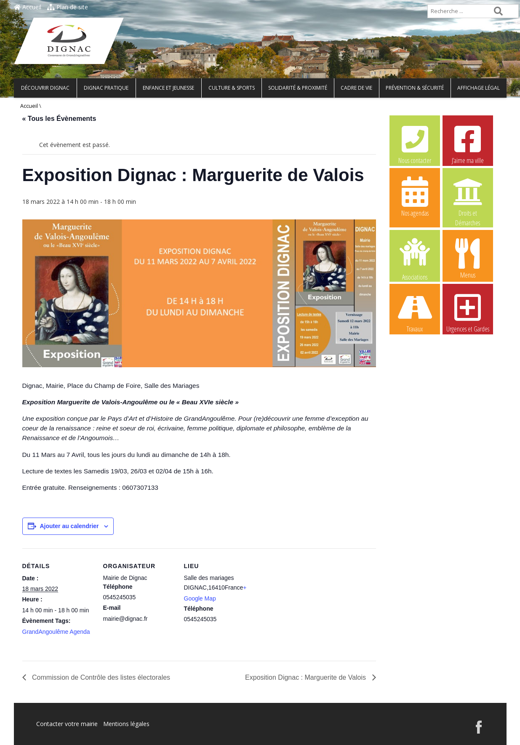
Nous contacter (415, 143)
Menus (468, 258)
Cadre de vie (356, 87)
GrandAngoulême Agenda (56, 631)
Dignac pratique (106, 87)
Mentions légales (126, 724)
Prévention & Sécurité (415, 87)
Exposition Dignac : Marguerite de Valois (306, 677)
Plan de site (67, 7)
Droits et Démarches (468, 197)
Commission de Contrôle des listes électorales (100, 677)
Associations (415, 258)
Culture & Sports (231, 87)
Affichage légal (478, 87)
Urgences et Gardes (468, 312)
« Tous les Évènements (59, 118)
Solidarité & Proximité (297, 87)
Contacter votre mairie (67, 724)
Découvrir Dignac (45, 87)
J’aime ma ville (468, 143)
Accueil (27, 7)
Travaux (415, 312)
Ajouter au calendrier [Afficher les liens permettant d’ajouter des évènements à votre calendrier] (69, 526)
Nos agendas (415, 196)
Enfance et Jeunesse (168, 87)
